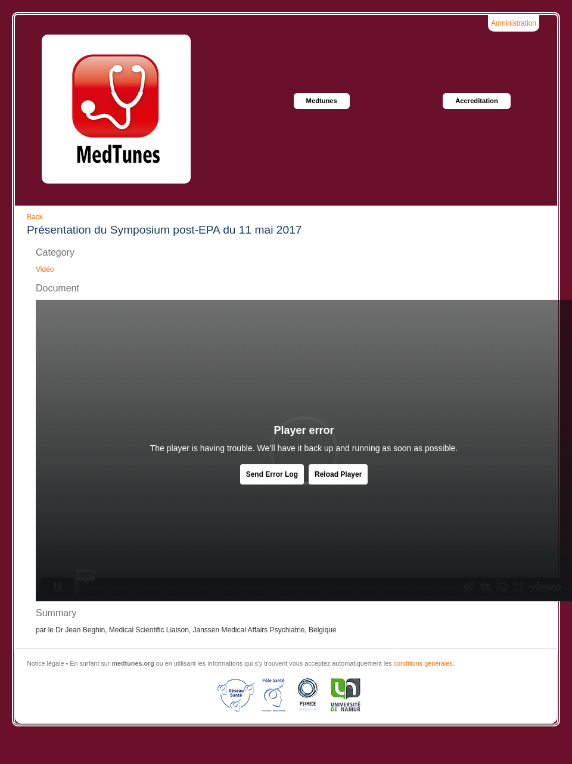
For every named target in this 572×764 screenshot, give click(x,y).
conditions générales (423, 663)
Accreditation (476, 100)
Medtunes (321, 100)
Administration (513, 23)
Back (35, 217)
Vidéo (45, 269)
